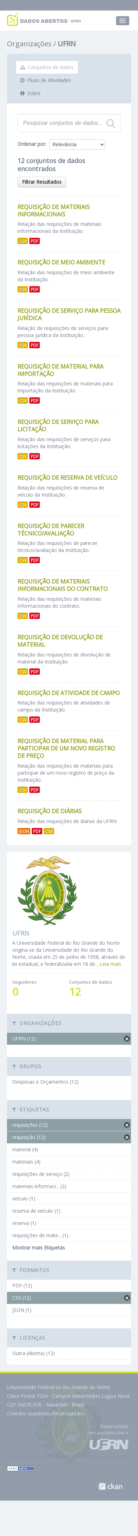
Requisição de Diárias (49, 811)
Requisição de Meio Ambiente (61, 262)
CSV (23, 241)
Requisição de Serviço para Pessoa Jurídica (69, 314)
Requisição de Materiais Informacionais (53, 210)
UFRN (67, 43)
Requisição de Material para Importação (60, 370)
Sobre (30, 93)
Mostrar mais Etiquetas (38, 1247)
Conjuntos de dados (47, 67)
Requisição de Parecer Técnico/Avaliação (50, 529)
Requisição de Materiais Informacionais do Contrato (62, 585)
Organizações (29, 43)
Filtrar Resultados (41, 181)
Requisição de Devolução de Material (60, 640)
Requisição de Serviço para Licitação (58, 425)
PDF (34, 241)
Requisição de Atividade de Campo (68, 693)
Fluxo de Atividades (45, 80)
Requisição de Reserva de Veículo (67, 477)
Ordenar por (31, 144)
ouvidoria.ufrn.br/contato (56, 1413)
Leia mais (110, 964)
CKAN (110, 1486)
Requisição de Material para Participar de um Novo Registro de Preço (66, 748)
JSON (24, 831)
